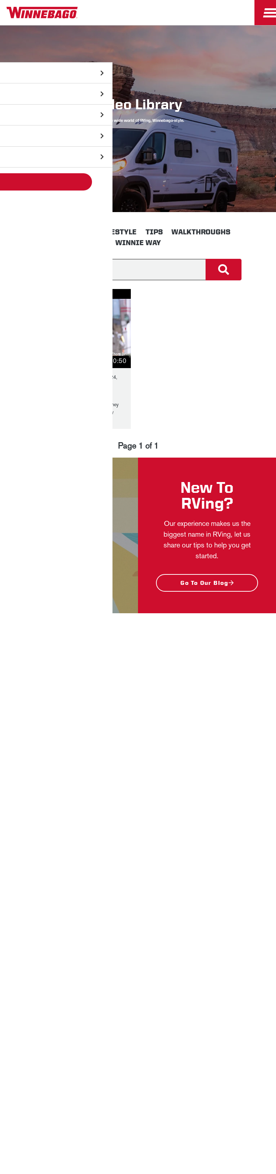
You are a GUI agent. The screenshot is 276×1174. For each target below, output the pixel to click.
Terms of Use (172, 1010)
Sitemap (68, 992)
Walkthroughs (200, 232)
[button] (82, 328)
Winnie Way (138, 243)
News (138, 885)
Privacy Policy (177, 704)
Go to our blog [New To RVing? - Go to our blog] (204, 582)
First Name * (101, 746)
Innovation (68, 232)
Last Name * (101, 769)
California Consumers (114, 1010)
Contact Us (154, 992)
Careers (138, 902)
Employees (138, 919)
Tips (154, 232)
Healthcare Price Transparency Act (226, 992)
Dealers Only (138, 935)
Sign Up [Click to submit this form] (102, 815)
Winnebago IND (138, 868)
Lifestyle (118, 232)
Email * (94, 792)
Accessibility (109, 992)
